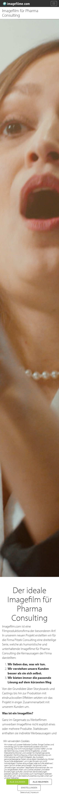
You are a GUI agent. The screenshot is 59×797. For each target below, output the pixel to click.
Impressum (35, 792)
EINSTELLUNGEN (29, 788)
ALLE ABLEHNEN (40, 782)
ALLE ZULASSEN (17, 782)
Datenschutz (24, 792)
